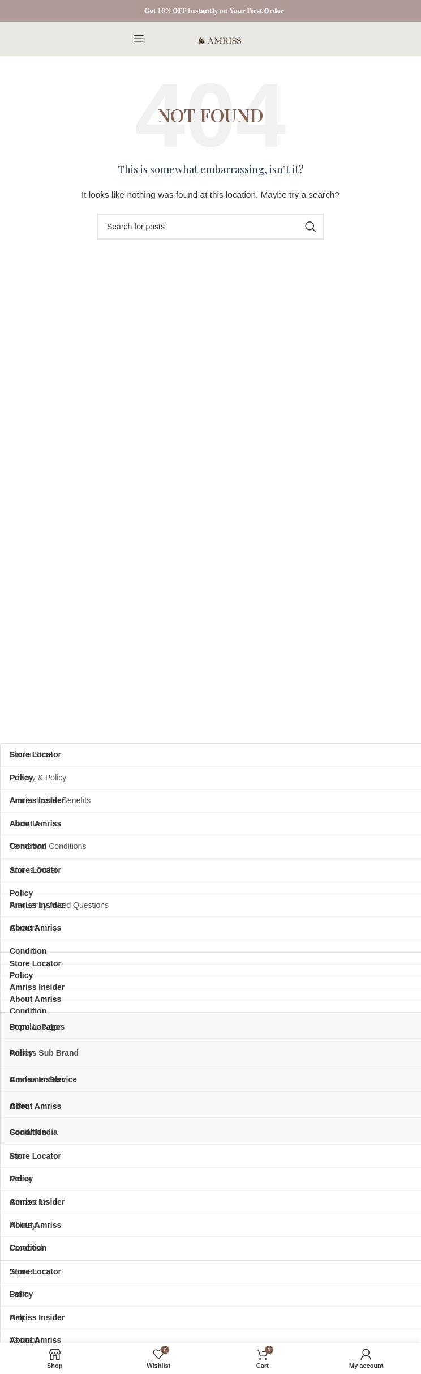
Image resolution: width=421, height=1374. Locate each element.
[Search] (210, 227)
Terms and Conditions (48, 846)
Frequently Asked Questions (59, 905)
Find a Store (31, 754)
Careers (24, 927)
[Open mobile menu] (138, 38)
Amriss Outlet (33, 869)
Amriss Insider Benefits (50, 800)
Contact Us (29, 1201)
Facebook (27, 1247)
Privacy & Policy (38, 777)
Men (17, 1155)
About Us (26, 823)
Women (23, 1271)
